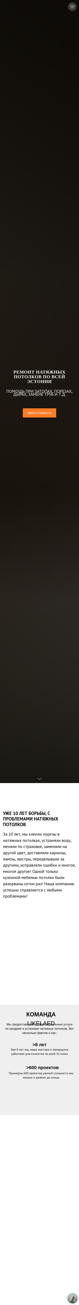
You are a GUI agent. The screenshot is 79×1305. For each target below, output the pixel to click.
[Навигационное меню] (72, 6)
